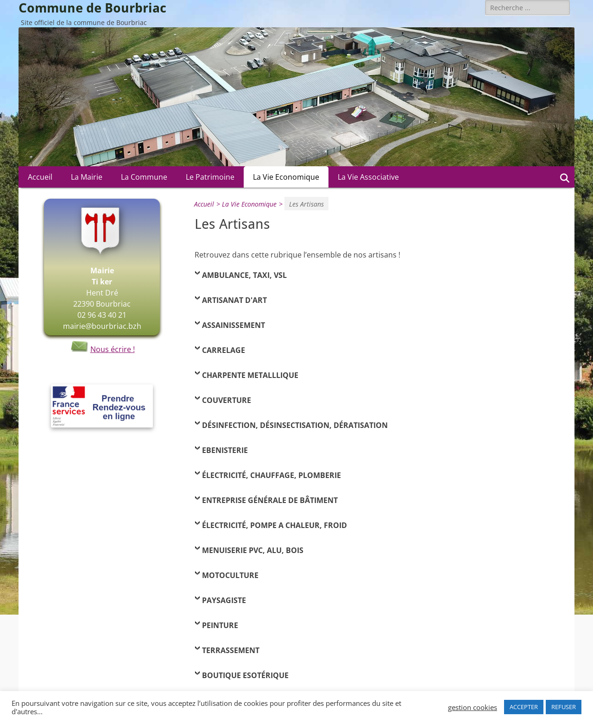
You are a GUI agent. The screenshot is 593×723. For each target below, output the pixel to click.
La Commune (144, 177)
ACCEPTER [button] (524, 707)
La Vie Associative (368, 177)
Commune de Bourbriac (92, 8)
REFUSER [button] (563, 707)
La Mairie (86, 177)
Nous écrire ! (102, 349)
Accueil (40, 177)
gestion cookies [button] (472, 707)
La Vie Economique (286, 177)
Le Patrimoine (210, 177)
